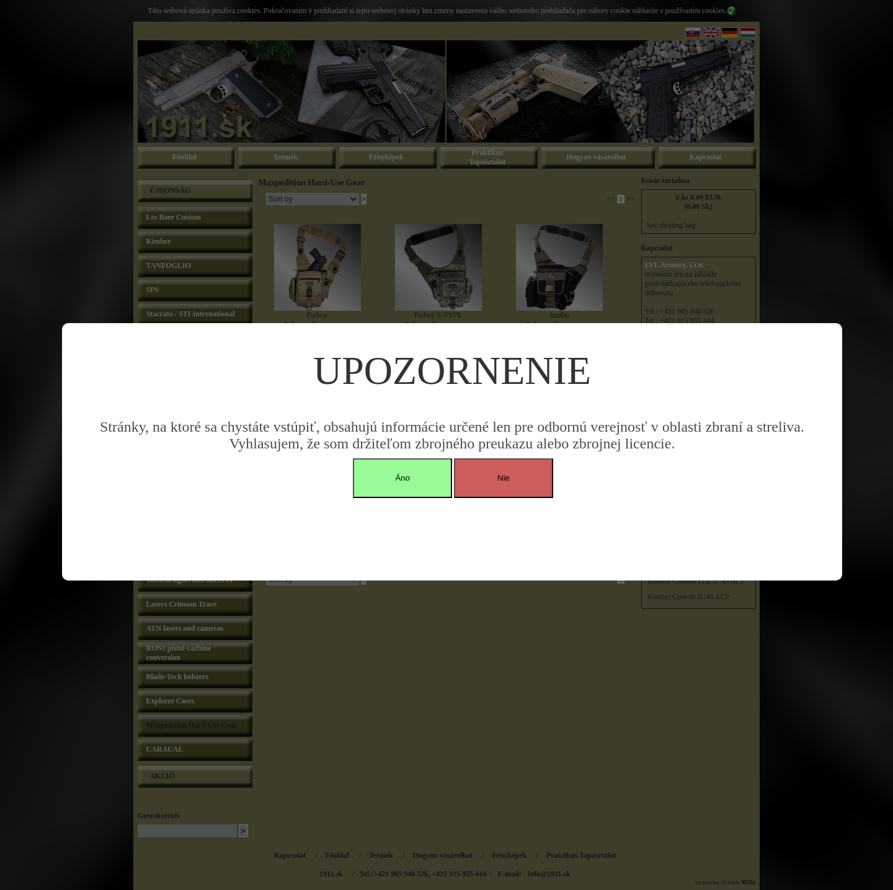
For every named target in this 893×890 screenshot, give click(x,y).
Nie (503, 478)
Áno (402, 478)
